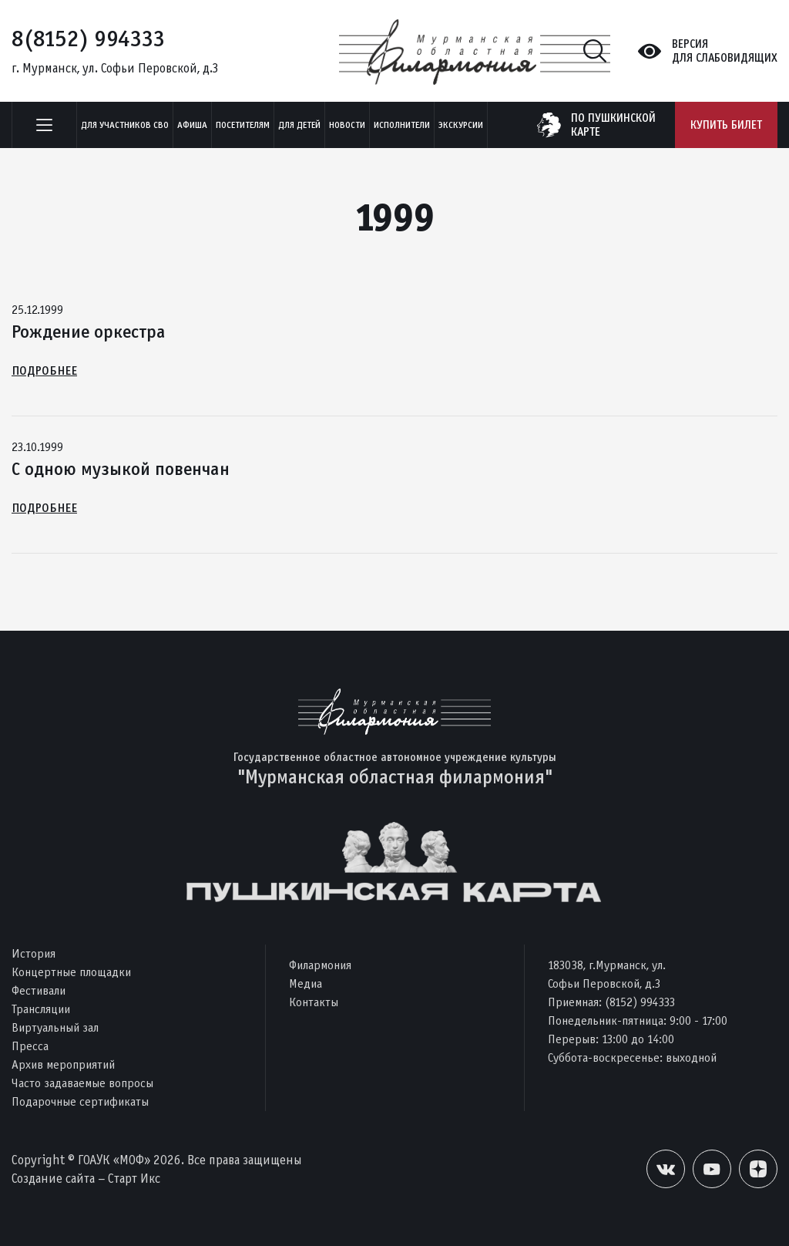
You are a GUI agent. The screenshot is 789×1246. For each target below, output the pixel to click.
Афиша (192, 125)
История (33, 953)
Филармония (320, 965)
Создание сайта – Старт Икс (86, 1178)
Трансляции (41, 1009)
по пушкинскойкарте (613, 125)
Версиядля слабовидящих (724, 51)
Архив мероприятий (63, 1064)
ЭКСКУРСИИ (460, 125)
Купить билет (726, 125)
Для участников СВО (125, 125)
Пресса (30, 1046)
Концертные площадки (71, 972)
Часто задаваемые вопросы (82, 1083)
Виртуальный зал (55, 1027)
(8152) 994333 (640, 1002)
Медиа (305, 983)
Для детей (299, 125)
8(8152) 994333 (88, 38)
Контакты (313, 1002)
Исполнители (402, 125)
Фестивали (38, 990)
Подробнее (44, 370)
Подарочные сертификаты (80, 1101)
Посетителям (243, 125)
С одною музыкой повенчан (121, 469)
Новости (347, 125)
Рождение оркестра (89, 331)
